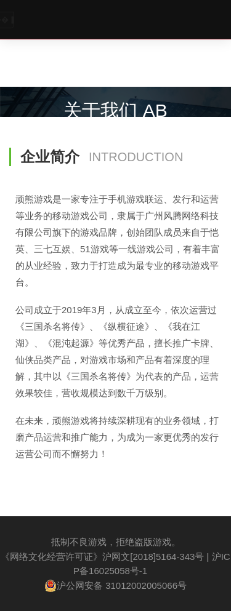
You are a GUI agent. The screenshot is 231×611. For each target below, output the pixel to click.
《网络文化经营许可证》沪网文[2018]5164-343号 (102, 556)
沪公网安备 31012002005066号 (115, 586)
